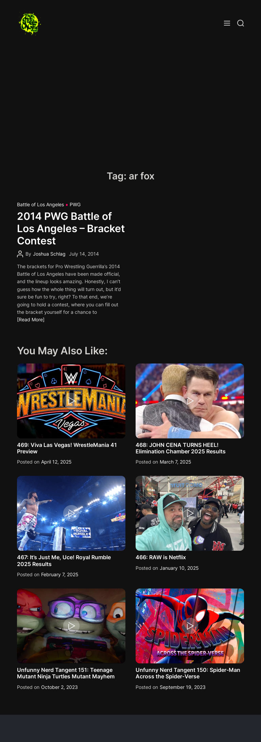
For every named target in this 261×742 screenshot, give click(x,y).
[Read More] (31, 319)
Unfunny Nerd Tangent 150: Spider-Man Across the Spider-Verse (188, 673)
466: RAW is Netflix (161, 557)
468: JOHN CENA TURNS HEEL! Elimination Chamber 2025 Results (181, 448)
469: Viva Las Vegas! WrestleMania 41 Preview (67, 448)
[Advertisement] (130, 103)
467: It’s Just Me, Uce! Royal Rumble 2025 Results (64, 560)
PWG (75, 204)
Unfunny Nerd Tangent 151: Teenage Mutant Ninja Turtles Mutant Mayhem (66, 673)
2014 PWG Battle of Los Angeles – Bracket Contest (71, 228)
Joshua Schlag (49, 254)
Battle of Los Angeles (40, 204)
